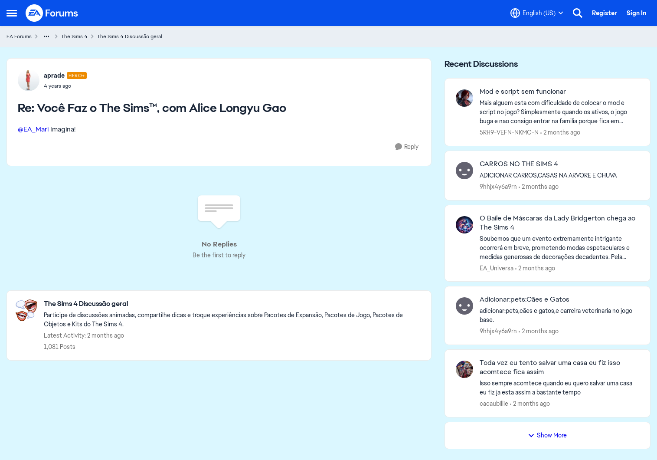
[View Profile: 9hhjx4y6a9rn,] (464, 170)
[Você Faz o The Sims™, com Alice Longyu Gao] (65, 86)
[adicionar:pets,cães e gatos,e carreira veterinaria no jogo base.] (559, 315)
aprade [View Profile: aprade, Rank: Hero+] (54, 75)
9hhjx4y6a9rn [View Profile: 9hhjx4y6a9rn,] (498, 187)
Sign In (636, 13)
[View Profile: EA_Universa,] (464, 224)
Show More (547, 435)
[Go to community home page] (52, 13)
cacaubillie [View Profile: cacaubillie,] (494, 403)
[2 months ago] (560, 132)
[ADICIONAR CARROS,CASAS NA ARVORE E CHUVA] (559, 175)
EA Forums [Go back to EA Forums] (19, 36)
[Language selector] (537, 13)
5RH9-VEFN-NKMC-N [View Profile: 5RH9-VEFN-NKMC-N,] (509, 132)
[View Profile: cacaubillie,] (464, 369)
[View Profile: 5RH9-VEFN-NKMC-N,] (464, 98)
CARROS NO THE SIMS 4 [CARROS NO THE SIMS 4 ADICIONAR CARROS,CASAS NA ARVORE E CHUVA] (519, 164)
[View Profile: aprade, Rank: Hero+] (28, 80)
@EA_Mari (33, 129)
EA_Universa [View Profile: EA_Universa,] (496, 268)
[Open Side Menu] (11, 13)
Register (604, 13)
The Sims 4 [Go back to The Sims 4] (74, 36)
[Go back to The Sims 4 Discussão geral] (233, 304)
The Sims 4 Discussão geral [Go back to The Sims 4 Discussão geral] (129, 36)
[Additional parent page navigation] (46, 36)
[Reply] (406, 147)
